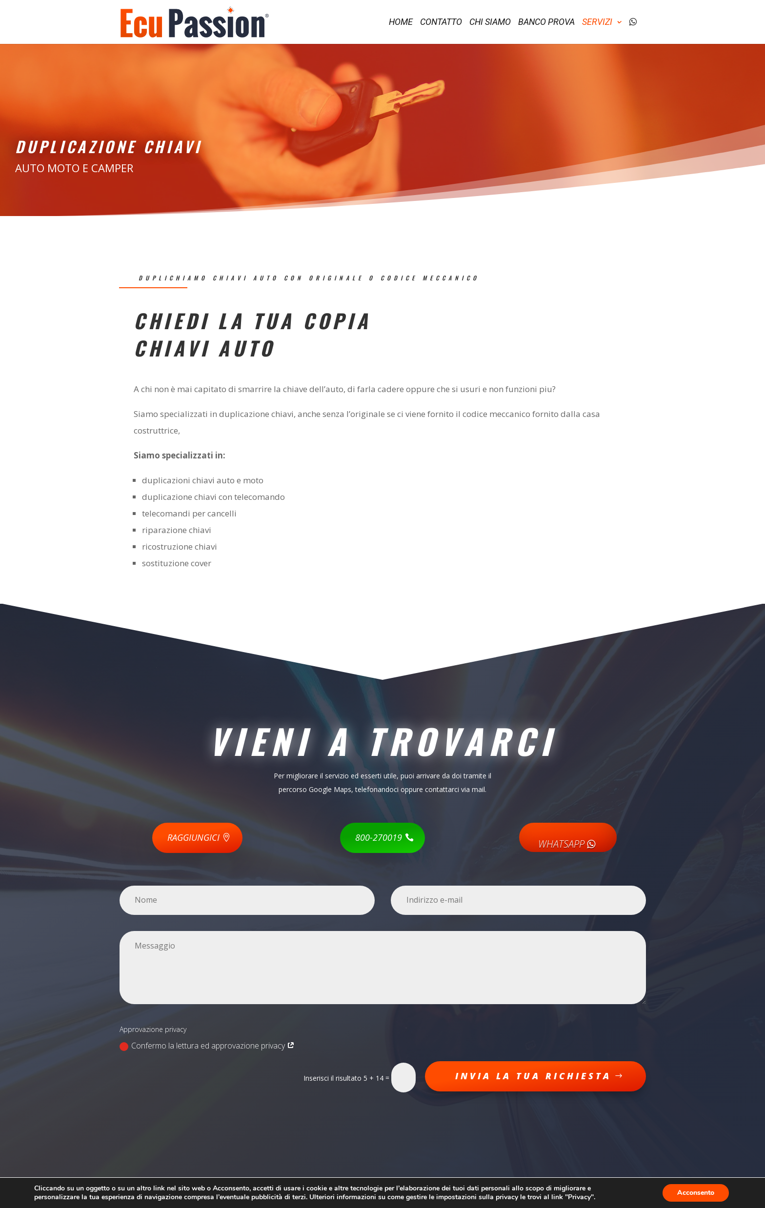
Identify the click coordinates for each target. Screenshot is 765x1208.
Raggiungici (193, 837)
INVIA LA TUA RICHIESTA (533, 1076)
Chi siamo (490, 23)
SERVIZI (597, 23)
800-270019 (378, 837)
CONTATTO (441, 23)
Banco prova (546, 23)
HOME (401, 23)
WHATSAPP (568, 844)
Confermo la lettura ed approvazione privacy (207, 1045)
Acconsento (695, 1192)
